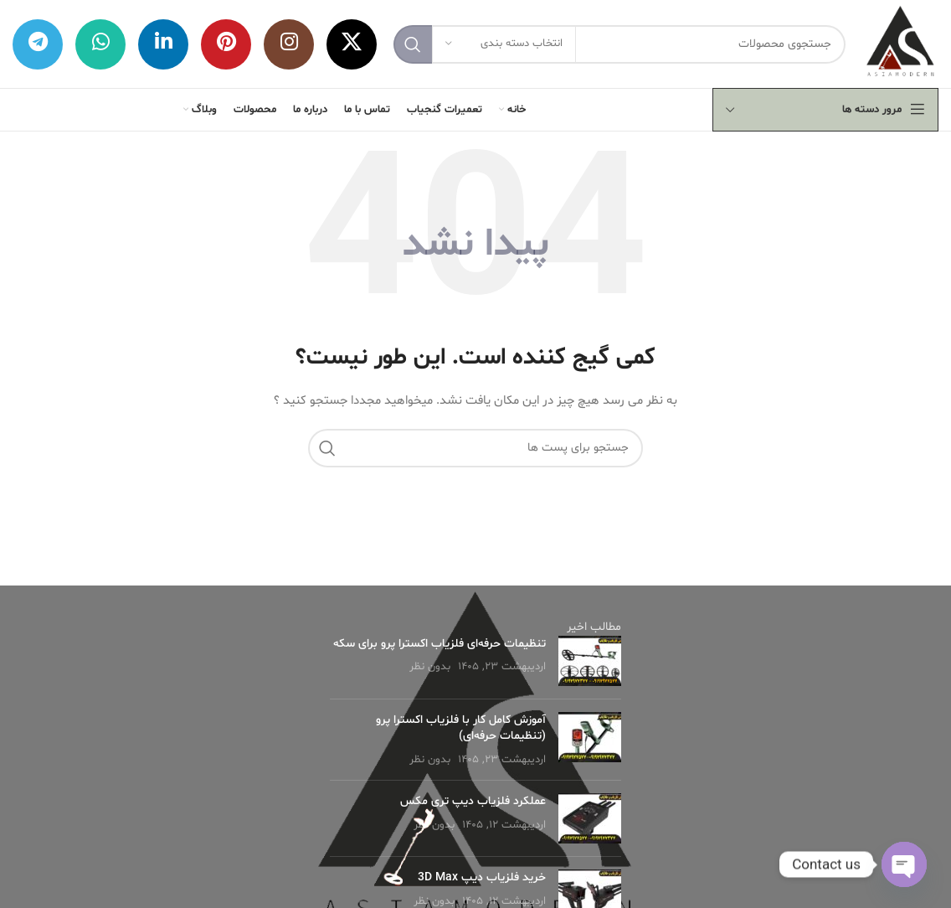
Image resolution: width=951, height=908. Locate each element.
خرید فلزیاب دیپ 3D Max (482, 877)
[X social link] (351, 44)
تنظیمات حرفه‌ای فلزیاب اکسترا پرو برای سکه (439, 644)
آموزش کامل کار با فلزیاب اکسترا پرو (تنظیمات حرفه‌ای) (461, 728)
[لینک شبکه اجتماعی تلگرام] (38, 44)
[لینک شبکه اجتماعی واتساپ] (100, 44)
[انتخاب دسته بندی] (504, 44)
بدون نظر (429, 666)
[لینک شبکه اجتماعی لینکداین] (163, 44)
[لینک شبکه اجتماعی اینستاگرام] (289, 44)
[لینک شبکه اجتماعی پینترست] (226, 44)
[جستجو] (619, 44)
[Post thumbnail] (589, 661)
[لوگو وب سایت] (900, 44)
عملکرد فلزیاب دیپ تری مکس (473, 801)
